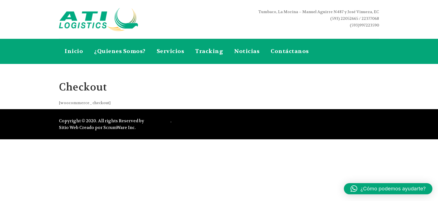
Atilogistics (157, 121)
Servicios (170, 51)
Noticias (247, 51)
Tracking (209, 51)
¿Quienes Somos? (120, 51)
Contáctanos (290, 51)
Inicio (74, 51)
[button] (388, 188)
